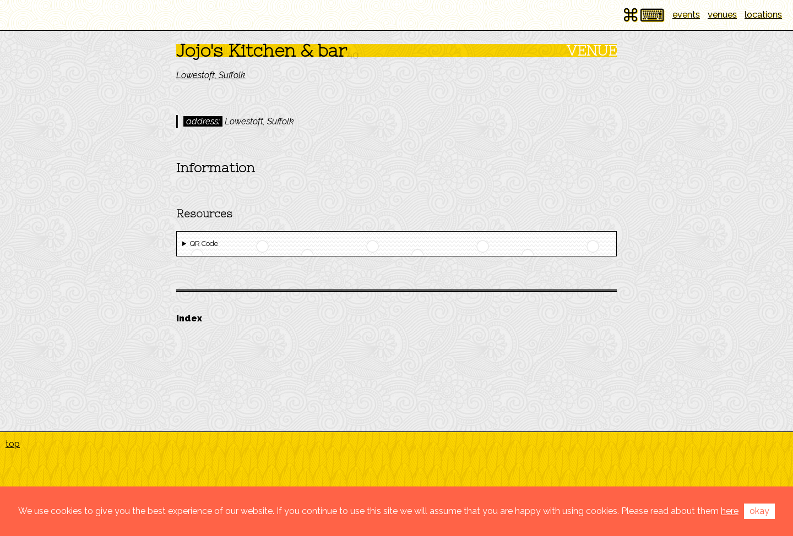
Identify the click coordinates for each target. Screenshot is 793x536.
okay (759, 511)
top (13, 444)
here (729, 511)
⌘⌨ (643, 15)
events (686, 14)
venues (722, 14)
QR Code (204, 243)
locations (763, 14)
